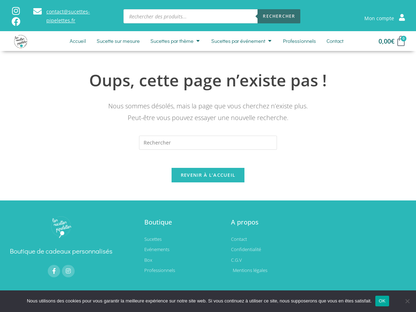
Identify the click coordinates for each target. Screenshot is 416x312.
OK (382, 301)
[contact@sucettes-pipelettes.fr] (37, 11)
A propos (245, 225)
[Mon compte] (402, 17)
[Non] (407, 301)
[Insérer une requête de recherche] (208, 143)
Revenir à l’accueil (208, 178)
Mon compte (379, 18)
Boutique (158, 225)
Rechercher (279, 16)
